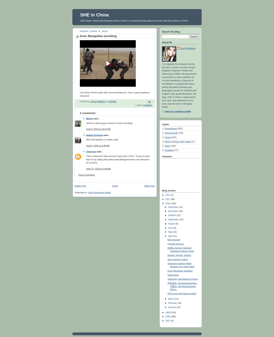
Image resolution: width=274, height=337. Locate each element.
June (171, 228)
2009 (168, 312)
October (172, 215)
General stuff (171, 133)
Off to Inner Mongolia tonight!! (182, 293)
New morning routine (178, 259)
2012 (168, 195)
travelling (147, 105)
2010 (168, 203)
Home (115, 186)
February (173, 303)
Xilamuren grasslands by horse (183, 279)
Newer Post (80, 186)
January (172, 307)
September (173, 219)
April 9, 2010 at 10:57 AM (98, 129)
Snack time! (173, 275)
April (170, 236)
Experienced (171, 128)
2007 (168, 321)
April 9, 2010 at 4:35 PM (98, 146)
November (173, 211)
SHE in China (94, 14)
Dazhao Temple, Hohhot (179, 255)
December (173, 207)
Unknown (91, 151)
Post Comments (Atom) (99, 192)
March (171, 299)
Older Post (149, 186)
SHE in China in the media (178, 141)
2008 (168, 316)
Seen (167, 146)
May (170, 232)
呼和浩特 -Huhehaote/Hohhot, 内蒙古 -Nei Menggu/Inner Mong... (182, 286)
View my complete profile (178, 111)
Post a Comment (86, 175)
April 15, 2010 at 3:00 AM (98, 169)
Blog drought (174, 240)
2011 (168, 199)
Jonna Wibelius (188, 48)
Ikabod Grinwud (94, 135)
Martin (89, 118)
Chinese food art (176, 244)
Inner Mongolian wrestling (180, 271)
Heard (168, 137)
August (172, 224)
